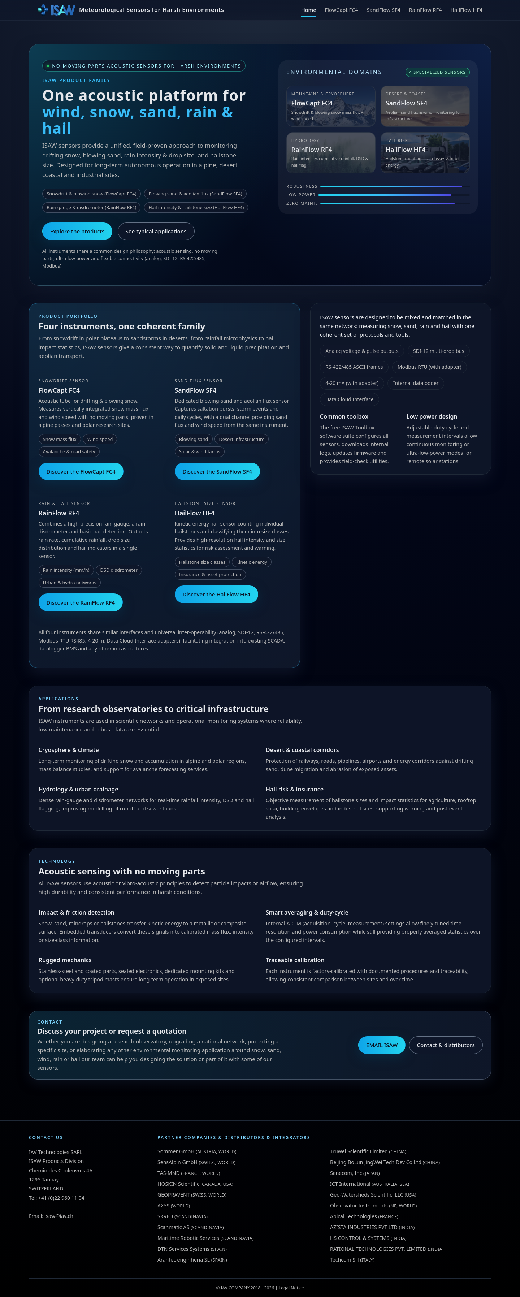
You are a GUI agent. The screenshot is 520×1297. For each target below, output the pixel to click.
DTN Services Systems (183, 1248)
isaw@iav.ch (59, 1215)
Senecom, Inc (346, 1173)
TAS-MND (168, 1173)
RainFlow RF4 (425, 10)
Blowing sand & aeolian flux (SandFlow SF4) (195, 193)
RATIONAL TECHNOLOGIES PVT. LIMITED (378, 1248)
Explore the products (77, 231)
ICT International (350, 1183)
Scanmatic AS (173, 1227)
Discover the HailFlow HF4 (216, 594)
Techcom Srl (344, 1259)
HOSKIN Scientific (178, 1183)
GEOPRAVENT (173, 1194)
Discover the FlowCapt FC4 (80, 471)
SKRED (165, 1216)
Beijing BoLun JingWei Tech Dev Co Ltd (375, 1162)
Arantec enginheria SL (183, 1259)
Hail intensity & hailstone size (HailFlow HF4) (196, 207)
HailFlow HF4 (466, 10)
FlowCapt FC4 (341, 10)
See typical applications (156, 231)
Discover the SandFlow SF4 (217, 471)
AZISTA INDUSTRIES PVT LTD (364, 1227)
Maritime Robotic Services (188, 1238)
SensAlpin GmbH (177, 1162)
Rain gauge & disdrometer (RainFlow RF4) (91, 207)
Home (308, 10)
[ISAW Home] (131, 10)
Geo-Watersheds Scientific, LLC (366, 1194)
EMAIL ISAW (382, 1045)
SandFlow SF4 (383, 10)
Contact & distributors (445, 1045)
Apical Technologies (353, 1216)
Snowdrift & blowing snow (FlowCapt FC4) (91, 193)
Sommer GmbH (176, 1151)
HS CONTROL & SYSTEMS (359, 1238)
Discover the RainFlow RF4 (80, 602)
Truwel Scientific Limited (359, 1151)
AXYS (163, 1205)
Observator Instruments (359, 1205)
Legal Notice (291, 1288)
